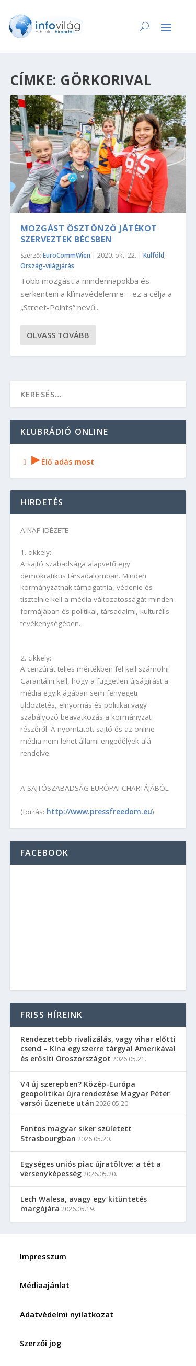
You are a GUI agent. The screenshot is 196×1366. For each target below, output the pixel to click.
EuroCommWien (66, 255)
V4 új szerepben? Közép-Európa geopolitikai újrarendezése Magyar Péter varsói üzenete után (95, 1093)
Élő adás (57, 462)
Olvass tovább (58, 335)
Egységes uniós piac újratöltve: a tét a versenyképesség (90, 1168)
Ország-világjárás (47, 265)
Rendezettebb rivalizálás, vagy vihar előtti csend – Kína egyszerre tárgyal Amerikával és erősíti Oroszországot (98, 1048)
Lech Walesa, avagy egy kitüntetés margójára (83, 1203)
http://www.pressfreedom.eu (99, 811)
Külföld (153, 255)
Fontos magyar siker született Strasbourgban (76, 1133)
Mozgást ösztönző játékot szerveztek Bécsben (88, 234)
